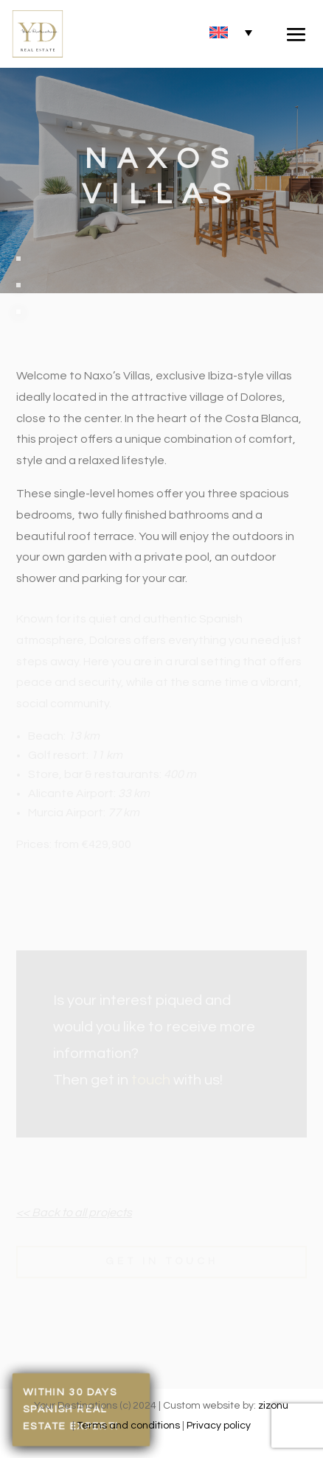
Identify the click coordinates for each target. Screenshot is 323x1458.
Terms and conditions (128, 1425)
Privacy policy (219, 1425)
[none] (230, 32)
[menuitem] (230, 32)
